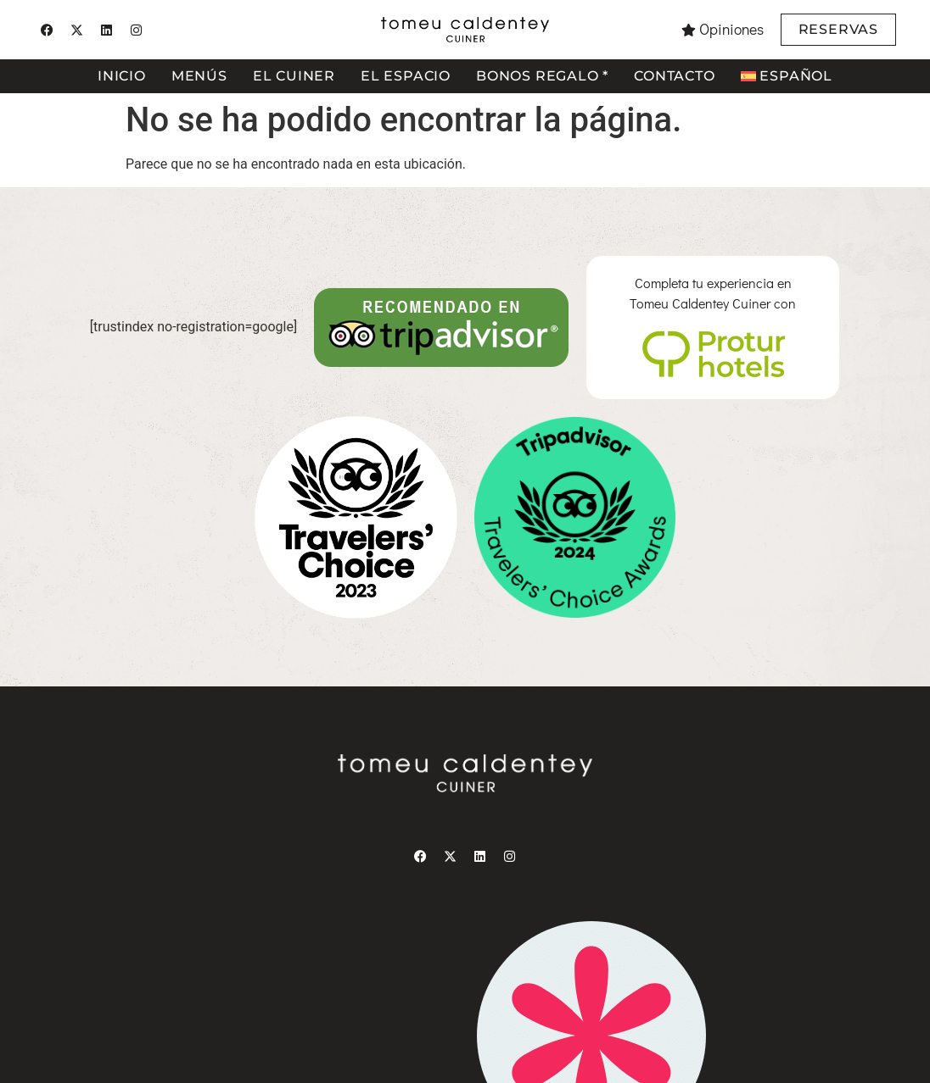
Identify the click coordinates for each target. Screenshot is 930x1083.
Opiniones (731, 29)
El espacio (406, 76)
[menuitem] (786, 76)
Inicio (122, 76)
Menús (199, 76)
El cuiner (294, 76)
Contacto (674, 76)
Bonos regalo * (542, 76)
